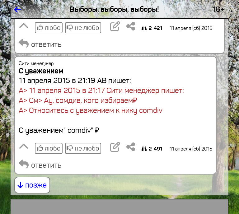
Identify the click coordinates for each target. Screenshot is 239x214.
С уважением (41, 71)
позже (32, 185)
